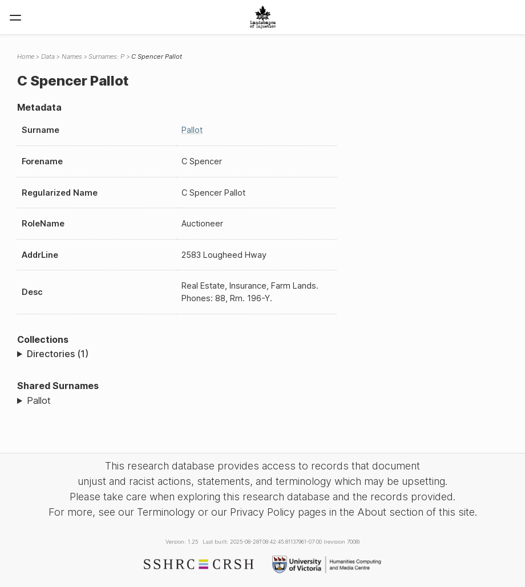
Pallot (192, 130)
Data (48, 56)
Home (25, 56)
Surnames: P (106, 56)
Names (72, 56)
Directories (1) (57, 353)
